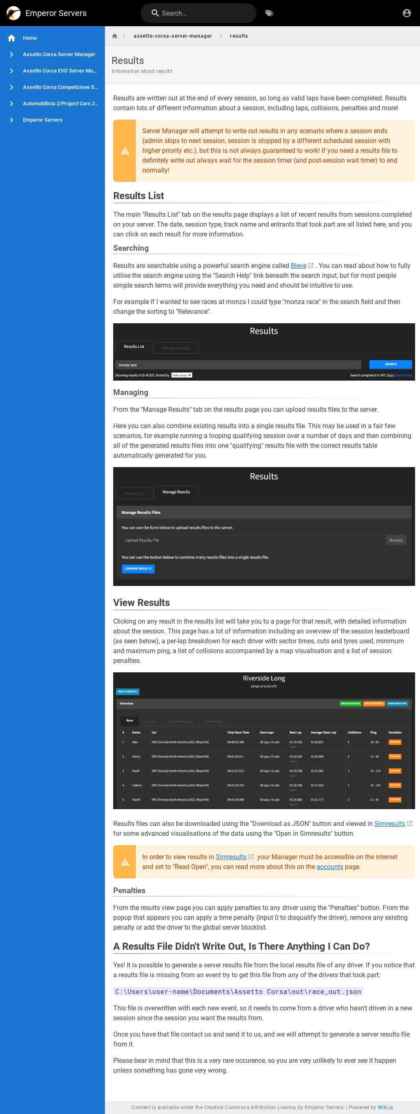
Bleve (298, 266)
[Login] (407, 13)
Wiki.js (385, 1107)
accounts (330, 867)
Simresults (389, 824)
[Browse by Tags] (269, 13)
